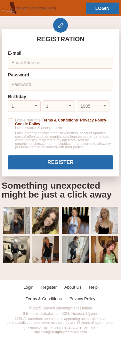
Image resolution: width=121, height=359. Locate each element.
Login (102, 8)
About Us (72, 287)
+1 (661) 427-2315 (69, 328)
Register (60, 162)
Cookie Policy (27, 124)
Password (18, 75)
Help (93, 287)
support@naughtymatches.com (60, 332)
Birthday (17, 96)
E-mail (14, 53)
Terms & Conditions (60, 120)
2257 (18, 319)
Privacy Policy (93, 120)
